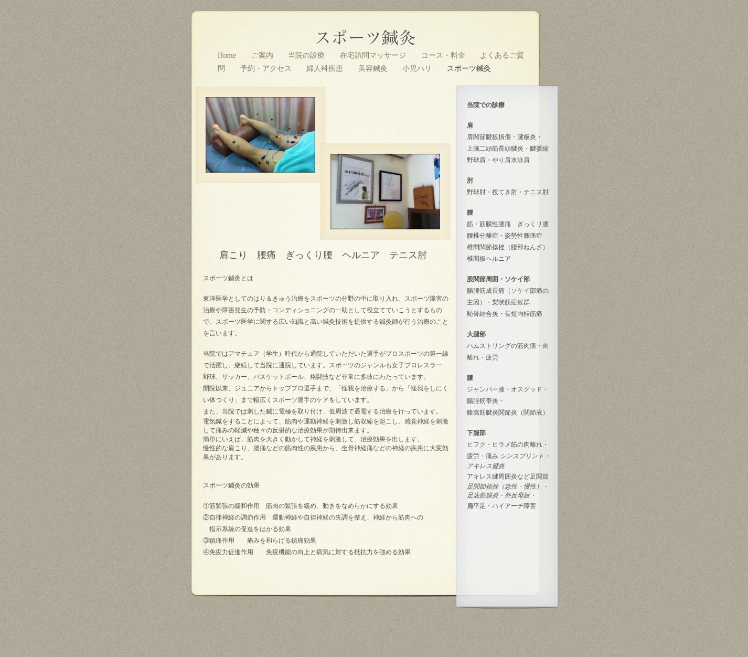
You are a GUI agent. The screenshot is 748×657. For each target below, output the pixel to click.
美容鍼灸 (374, 68)
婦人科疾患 (325, 68)
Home (228, 55)
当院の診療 (307, 55)
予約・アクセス (267, 68)
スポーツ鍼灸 (469, 68)
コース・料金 (444, 55)
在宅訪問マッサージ (374, 55)
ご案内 (263, 55)
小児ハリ (418, 68)
